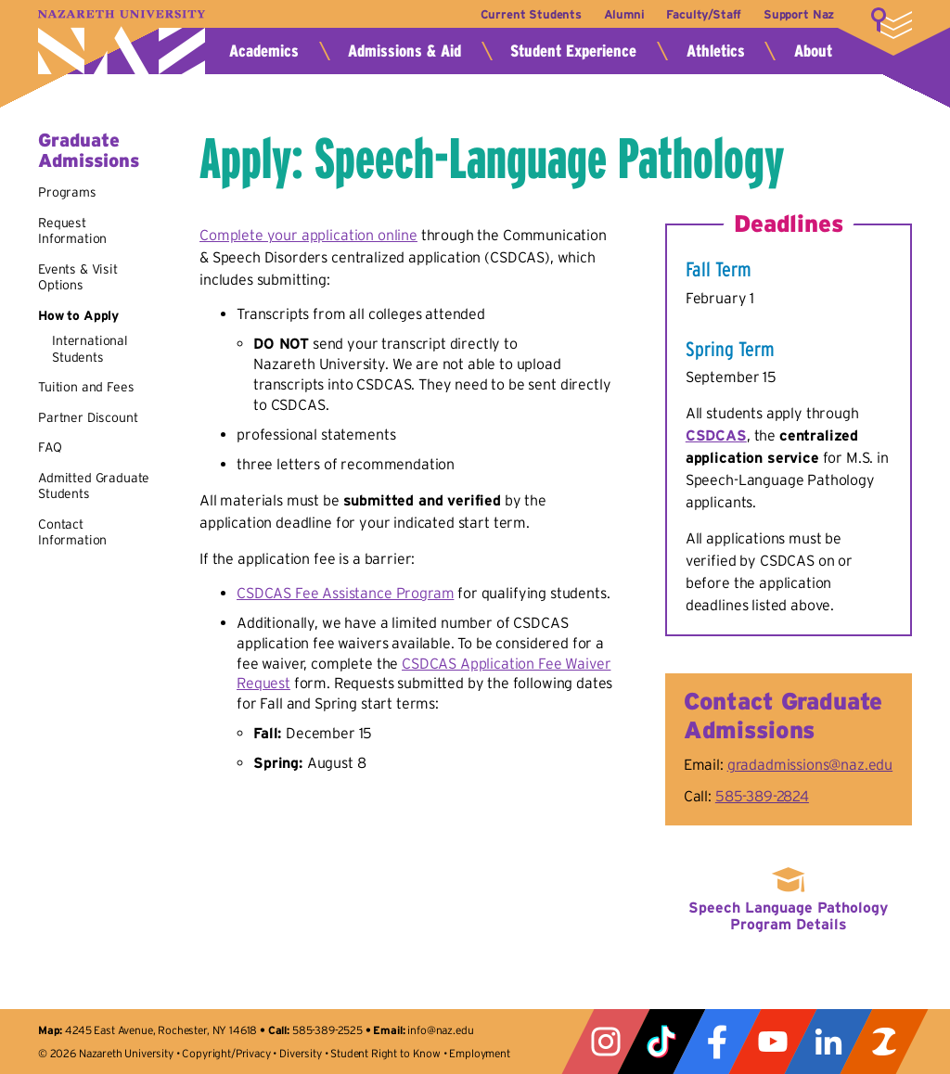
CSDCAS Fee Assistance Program (345, 592)
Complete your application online (308, 234)
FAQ (50, 447)
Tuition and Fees (86, 386)
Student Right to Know (385, 1053)
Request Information (72, 231)
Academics (264, 51)
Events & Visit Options (78, 277)
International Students (90, 348)
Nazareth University (121, 42)
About (813, 51)
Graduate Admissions (88, 150)
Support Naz (799, 14)
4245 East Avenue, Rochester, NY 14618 (161, 1030)
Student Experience (573, 51)
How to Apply (78, 315)
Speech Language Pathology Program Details (788, 915)
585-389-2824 (762, 795)
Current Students (529, 14)
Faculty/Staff (703, 14)
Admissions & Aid (404, 51)
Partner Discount (87, 417)
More (891, 23)
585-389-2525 (327, 1030)
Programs (67, 192)
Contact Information (72, 532)
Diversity (300, 1053)
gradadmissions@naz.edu (809, 764)
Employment (479, 1053)
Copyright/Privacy (226, 1053)
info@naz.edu (440, 1030)
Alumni (623, 14)
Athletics (716, 51)
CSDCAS (716, 435)
